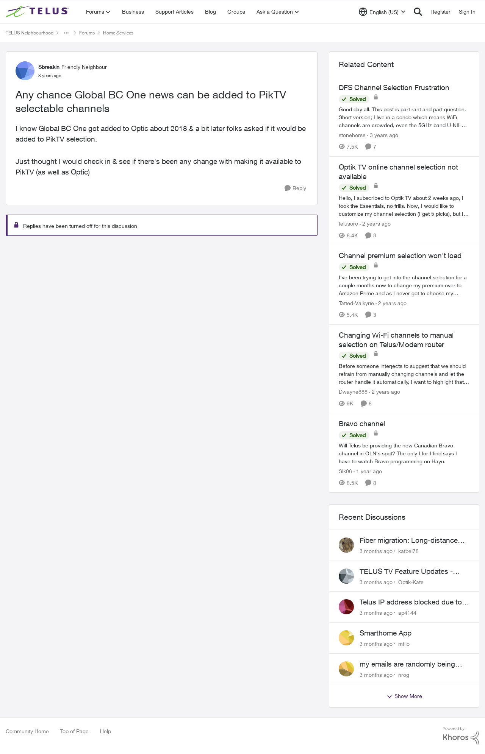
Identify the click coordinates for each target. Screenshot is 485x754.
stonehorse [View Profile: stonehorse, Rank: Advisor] (352, 135)
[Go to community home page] (38, 12)
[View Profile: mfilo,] (346, 637)
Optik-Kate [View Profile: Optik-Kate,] (411, 581)
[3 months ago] (376, 551)
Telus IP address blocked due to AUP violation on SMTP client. (411, 602)
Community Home (27, 731)
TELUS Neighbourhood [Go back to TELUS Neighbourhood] (29, 33)
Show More (404, 696)
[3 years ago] (382, 135)
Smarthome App (385, 633)
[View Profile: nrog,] (346, 668)
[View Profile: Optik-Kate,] (346, 576)
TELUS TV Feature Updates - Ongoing (406, 571)
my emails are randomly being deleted (407, 664)
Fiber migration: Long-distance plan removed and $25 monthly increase (410, 540)
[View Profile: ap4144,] (346, 606)
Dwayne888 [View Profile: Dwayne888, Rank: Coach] (353, 391)
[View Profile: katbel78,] (346, 545)
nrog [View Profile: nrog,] (403, 674)
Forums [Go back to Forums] (87, 33)
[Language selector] (382, 11)
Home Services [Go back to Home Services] (118, 33)
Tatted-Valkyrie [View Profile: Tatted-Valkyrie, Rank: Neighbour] (356, 303)
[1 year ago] (368, 471)
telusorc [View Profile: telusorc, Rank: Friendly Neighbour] (348, 223)
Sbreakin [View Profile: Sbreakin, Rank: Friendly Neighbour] (48, 67)
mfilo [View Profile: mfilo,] (404, 643)
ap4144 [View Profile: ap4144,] (407, 612)
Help (105, 731)
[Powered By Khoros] (461, 736)
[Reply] (295, 188)
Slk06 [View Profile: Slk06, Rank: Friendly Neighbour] (345, 471)
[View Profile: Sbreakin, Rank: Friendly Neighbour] (25, 70)
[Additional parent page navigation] (66, 33)
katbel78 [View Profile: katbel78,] (408, 551)
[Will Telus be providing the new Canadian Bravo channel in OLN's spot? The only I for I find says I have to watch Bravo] (404, 453)
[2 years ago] (375, 223)
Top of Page (74, 731)
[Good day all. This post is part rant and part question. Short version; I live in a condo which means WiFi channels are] (404, 117)
